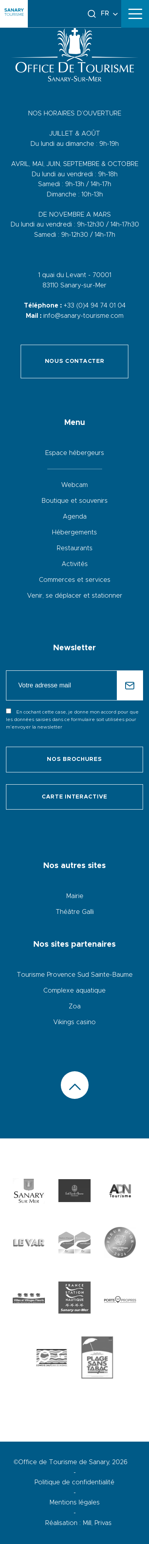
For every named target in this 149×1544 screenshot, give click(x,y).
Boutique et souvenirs (74, 501)
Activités (75, 564)
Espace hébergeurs (74, 453)
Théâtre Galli (75, 912)
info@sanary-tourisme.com (83, 316)
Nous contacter (74, 361)
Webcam (74, 485)
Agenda (75, 516)
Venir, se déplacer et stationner (74, 596)
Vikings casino (74, 1022)
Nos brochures (74, 759)
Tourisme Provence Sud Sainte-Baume (75, 975)
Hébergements (74, 532)
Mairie (74, 896)
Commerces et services (74, 580)
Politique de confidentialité (74, 1482)
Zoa (75, 1006)
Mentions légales (74, 1502)
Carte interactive (74, 797)
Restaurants (75, 548)
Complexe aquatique (74, 990)
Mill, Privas (97, 1523)
